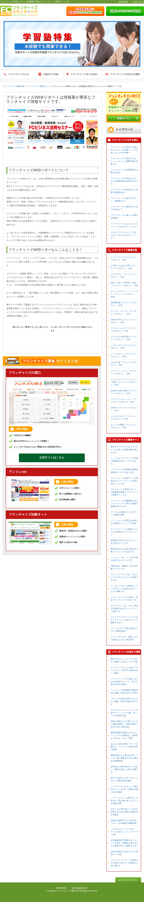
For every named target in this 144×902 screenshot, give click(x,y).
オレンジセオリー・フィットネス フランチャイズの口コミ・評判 (124, 294)
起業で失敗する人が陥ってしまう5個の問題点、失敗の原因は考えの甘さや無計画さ (124, 724)
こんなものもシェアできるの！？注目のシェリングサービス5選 (124, 832)
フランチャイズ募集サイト (38, 86)
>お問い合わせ (138, 2)
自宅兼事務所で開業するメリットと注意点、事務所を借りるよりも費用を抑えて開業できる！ (124, 843)
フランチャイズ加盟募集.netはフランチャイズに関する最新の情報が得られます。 (124, 503)
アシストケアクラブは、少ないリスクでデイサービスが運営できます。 (124, 577)
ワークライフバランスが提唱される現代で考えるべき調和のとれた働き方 (124, 863)
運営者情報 (61, 888)
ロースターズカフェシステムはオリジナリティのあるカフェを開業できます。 (124, 620)
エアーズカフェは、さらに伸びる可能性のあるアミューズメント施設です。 (124, 608)
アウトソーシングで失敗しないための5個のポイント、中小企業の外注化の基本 (124, 681)
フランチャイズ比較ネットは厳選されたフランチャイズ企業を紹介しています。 (124, 481)
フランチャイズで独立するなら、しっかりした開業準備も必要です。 (124, 161)
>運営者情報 (123, 2)
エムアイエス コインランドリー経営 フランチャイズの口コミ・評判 (124, 382)
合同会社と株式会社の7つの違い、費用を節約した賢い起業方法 (124, 769)
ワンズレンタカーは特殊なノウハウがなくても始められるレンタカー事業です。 (124, 588)
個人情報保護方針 (80, 888)
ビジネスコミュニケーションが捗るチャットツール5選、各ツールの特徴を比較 (124, 713)
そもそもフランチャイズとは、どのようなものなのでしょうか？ (124, 235)
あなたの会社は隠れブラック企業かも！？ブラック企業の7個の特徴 (124, 747)
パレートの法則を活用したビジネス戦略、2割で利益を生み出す (124, 701)
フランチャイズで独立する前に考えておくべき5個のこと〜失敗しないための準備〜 (124, 150)
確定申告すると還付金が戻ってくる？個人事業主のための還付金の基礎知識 (124, 758)
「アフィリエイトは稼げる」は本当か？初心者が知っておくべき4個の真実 (124, 800)
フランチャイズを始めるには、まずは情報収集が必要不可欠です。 (124, 181)
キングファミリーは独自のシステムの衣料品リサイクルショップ (124, 532)
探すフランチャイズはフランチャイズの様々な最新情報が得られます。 (124, 450)
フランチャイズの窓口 (25, 372)
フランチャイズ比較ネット (28, 514)
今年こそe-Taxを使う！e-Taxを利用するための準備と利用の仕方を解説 (124, 812)
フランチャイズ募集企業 (13, 86)
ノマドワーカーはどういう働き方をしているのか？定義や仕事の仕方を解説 (124, 789)
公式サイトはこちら (51, 457)
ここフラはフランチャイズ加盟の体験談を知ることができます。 (124, 461)
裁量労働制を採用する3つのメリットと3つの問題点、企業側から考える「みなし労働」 (124, 735)
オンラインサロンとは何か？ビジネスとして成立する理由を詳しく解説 (124, 670)
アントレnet (17, 472)
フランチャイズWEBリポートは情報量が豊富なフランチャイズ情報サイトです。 (124, 492)
